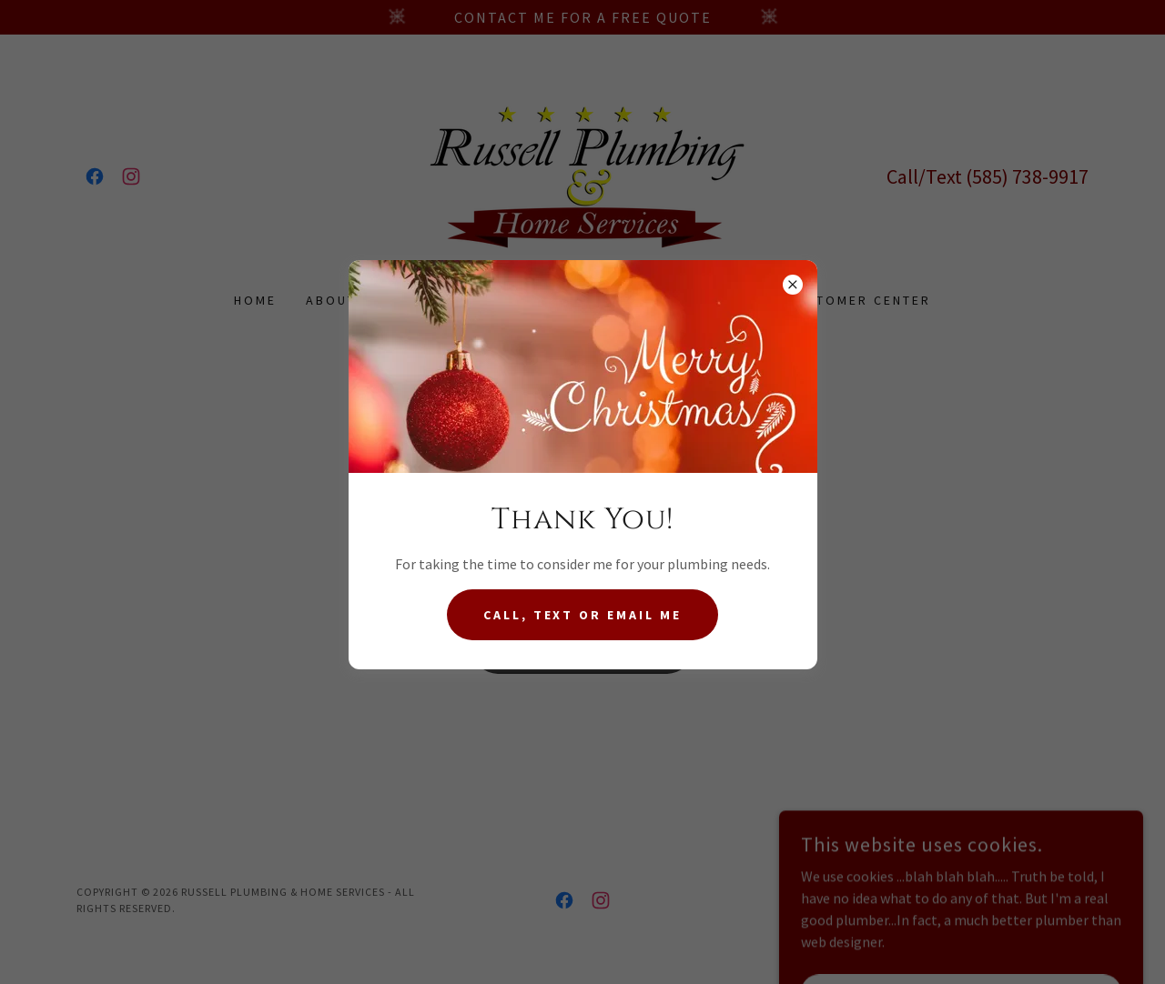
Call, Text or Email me (583, 615)
